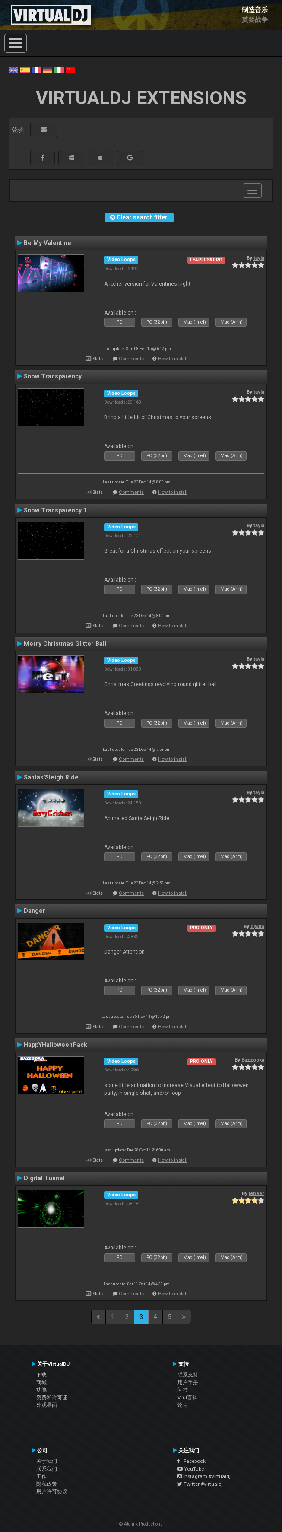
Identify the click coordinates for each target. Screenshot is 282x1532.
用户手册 (187, 1382)
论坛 (182, 1405)
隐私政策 (46, 1484)
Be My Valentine (47, 242)
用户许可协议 (51, 1491)
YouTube (190, 1469)
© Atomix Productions (141, 1524)
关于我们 (46, 1461)
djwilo (257, 926)
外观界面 (46, 1405)
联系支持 (187, 1375)
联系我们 (46, 1469)
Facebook (191, 1461)
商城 (41, 1382)
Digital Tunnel (44, 1178)
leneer (256, 1193)
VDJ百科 (187, 1398)
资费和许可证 (51, 1398)
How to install (172, 359)
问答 (182, 1390)
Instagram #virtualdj (204, 1476)
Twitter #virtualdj (200, 1484)
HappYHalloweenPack (55, 1044)
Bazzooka (252, 1060)
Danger (34, 910)
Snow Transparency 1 (55, 510)
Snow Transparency (53, 376)
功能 (41, 1390)
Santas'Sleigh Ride (51, 777)
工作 (41, 1476)
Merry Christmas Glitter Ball (65, 643)
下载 (41, 1375)
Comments (131, 359)
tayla (258, 258)
